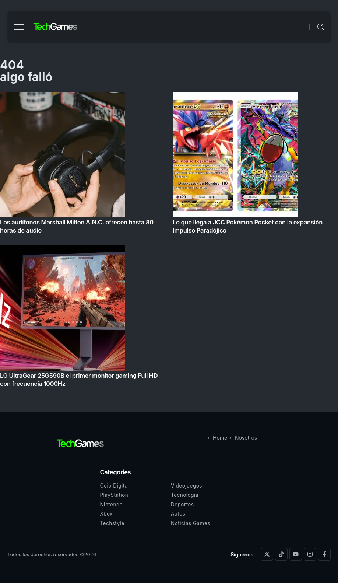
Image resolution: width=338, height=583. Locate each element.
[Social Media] (267, 554)
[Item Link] (169, 241)
